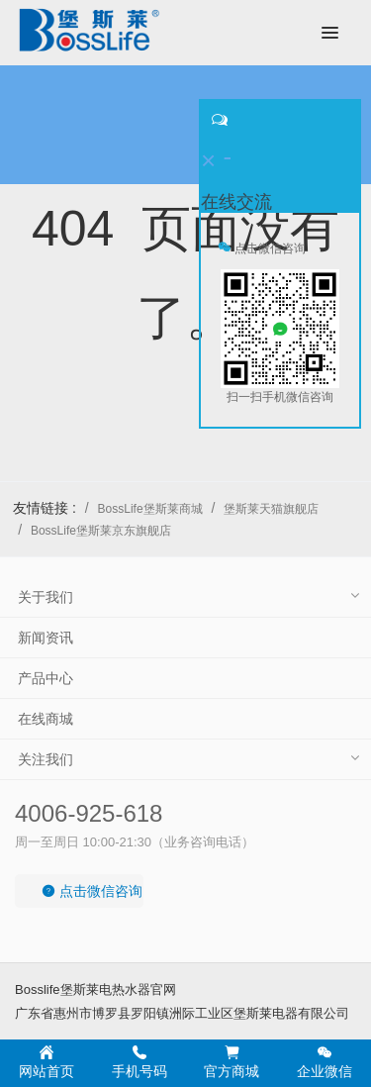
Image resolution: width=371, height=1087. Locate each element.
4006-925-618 (88, 813)
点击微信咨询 (92, 891)
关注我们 (45, 759)
